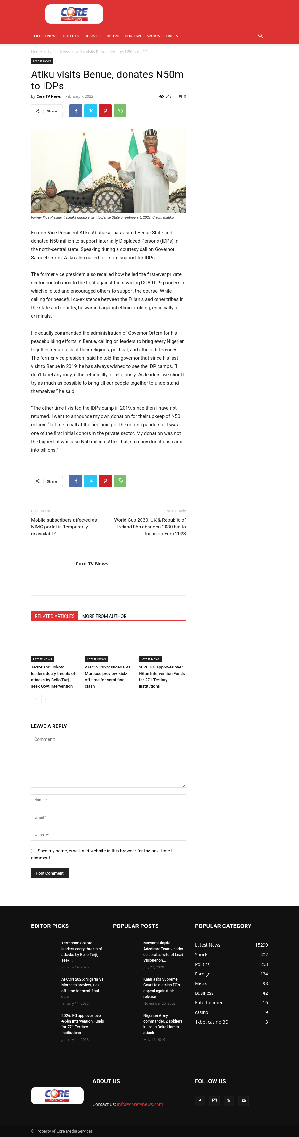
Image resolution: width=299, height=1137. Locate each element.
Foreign (133, 35)
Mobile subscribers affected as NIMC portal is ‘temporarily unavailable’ (64, 526)
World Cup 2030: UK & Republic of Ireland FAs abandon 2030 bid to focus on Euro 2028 (150, 526)
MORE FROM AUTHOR (104, 616)
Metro (113, 35)
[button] (260, 36)
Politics (71, 35)
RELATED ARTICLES (55, 616)
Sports (153, 35)
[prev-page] (35, 699)
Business (93, 35)
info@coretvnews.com (140, 1104)
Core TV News (48, 96)
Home (36, 51)
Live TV (172, 35)
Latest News (45, 35)
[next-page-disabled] (45, 699)
